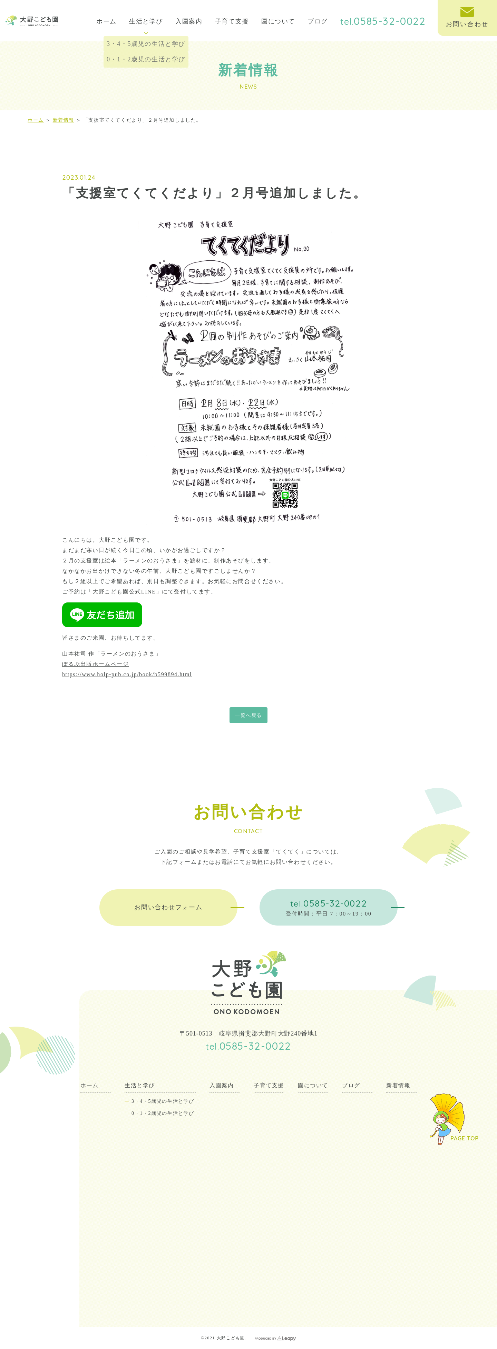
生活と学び (146, 26)
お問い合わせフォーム (168, 907)
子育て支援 (232, 21)
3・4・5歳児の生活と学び (162, 1101)
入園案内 (188, 21)
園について (278, 21)
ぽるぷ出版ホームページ (95, 664)
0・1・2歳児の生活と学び (162, 1113)
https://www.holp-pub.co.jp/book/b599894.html (127, 674)
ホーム (106, 21)
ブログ (318, 21)
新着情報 (63, 120)
